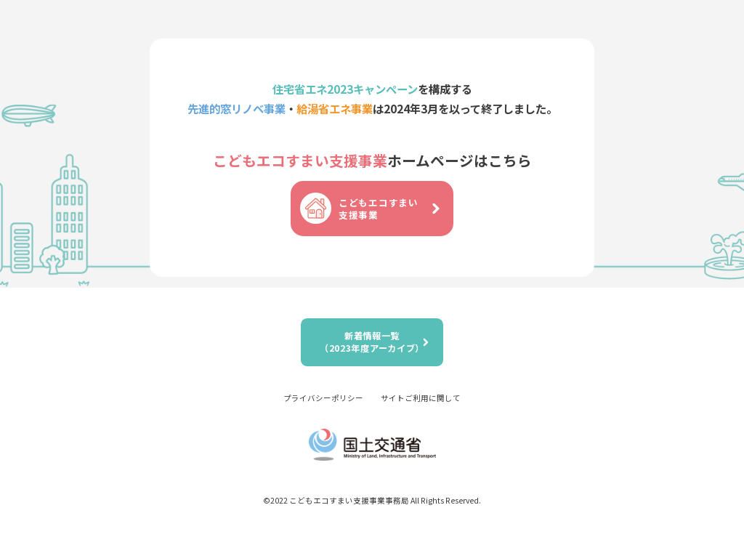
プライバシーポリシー (323, 397)
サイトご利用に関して (421, 397)
